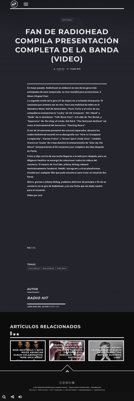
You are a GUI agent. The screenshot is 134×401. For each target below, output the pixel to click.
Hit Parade (56, 390)
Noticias (43, 390)
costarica (34, 268)
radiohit (62, 268)
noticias (67, 20)
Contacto (99, 390)
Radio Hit (60, 69)
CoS (33, 247)
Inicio (32, 390)
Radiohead (48, 268)
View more (28, 350)
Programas (85, 390)
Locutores (71, 390)
